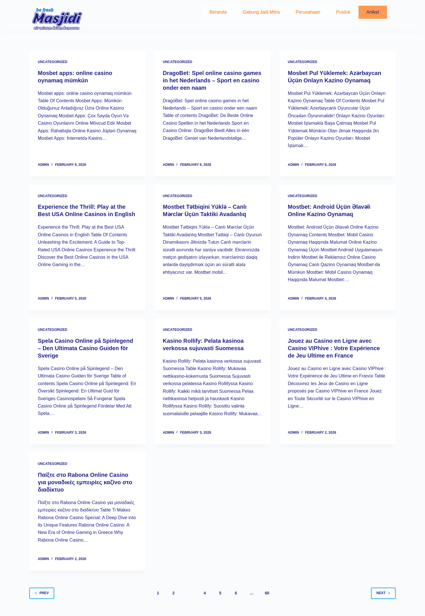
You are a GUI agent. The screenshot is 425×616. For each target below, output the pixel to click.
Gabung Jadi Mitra (261, 12)
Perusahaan (308, 12)
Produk (343, 12)
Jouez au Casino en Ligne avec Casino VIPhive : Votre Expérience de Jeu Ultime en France (334, 348)
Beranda (218, 12)
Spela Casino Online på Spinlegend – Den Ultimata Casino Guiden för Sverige (85, 348)
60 (267, 593)
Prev (42, 593)
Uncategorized (52, 62)
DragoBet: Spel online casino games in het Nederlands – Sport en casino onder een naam (212, 80)
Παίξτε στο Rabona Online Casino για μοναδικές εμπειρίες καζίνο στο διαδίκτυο (85, 482)
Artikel (372, 12)
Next (383, 593)
